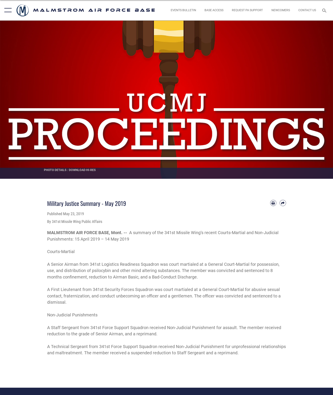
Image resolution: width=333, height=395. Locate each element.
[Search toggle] (325, 10)
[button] (7, 10)
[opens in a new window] (247, 10)
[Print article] (273, 203)
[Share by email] (283, 203)
